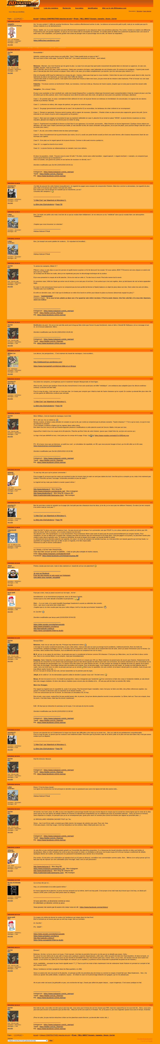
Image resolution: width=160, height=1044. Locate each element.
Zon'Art (10, 52)
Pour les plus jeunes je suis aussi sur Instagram (52, 575)
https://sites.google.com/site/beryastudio (49, 624)
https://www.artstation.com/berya (46, 626)
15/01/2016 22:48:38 (14, 183)
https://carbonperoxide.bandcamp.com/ (49, 495)
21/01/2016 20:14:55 (14, 590)
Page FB (59, 204)
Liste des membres (51, 8)
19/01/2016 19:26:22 (14, 322)
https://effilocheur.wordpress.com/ (46, 40)
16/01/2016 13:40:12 (14, 212)
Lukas (10, 214)
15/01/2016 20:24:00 (14, 49)
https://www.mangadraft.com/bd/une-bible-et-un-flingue (55, 366)
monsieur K (12, 186)
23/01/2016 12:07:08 (14, 880)
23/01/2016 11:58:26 (14, 847)
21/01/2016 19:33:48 (14, 563)
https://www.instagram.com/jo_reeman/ (59, 172)
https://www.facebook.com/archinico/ (94, 907)
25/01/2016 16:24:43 (14, 1005)
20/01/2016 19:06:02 (14, 413)
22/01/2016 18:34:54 (14, 756)
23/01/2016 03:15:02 (14, 809)
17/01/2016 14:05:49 (14, 238)
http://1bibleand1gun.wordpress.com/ (48, 362)
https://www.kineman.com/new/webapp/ (47, 446)
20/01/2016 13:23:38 (14, 350)
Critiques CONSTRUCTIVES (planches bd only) (56, 18)
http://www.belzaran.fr (42, 489)
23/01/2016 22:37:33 (14, 914)
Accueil (36, 8)
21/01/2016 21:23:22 (14, 730)
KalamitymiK (12, 530)
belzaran (10, 472)
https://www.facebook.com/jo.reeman (51, 176)
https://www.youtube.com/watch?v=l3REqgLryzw (112, 435)
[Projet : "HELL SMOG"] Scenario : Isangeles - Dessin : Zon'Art (95, 18)
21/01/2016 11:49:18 (14, 527)
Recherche (67, 8)
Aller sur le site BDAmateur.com (114, 8)
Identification (93, 8)
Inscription (79, 8)
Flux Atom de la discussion (144, 1038)
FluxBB (150, 1041)
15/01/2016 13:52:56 (14, 21)
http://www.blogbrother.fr (43, 493)
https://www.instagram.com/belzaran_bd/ (49, 491)
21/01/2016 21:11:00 (14, 638)
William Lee (12, 353)
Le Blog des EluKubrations (44, 204)
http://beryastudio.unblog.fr (44, 628)
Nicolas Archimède (14, 883)
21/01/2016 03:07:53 (14, 502)
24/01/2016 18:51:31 (14, 947)
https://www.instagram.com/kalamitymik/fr (54, 554)
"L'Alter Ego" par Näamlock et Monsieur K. (50, 200)
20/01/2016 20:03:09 (14, 470)
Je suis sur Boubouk (41, 573)
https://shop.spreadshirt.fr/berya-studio (48, 631)
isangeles (11, 24)
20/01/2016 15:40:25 (14, 379)
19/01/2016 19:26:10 (14, 263)
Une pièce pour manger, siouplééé (47, 577)
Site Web (10, 44)
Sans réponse (147, 11)
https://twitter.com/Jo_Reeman (51, 174)
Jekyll (10, 566)
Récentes (139, 11)
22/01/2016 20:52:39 (14, 784)
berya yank (11, 592)
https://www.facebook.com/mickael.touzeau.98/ (60, 556)
